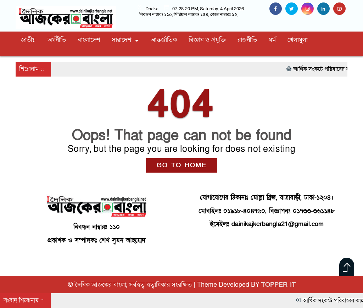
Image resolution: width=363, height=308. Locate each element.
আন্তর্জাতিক (164, 40)
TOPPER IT (278, 285)
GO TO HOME (182, 165)
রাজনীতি (247, 40)
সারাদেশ (121, 40)
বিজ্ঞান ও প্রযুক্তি (207, 40)
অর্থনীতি (57, 40)
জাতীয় (28, 40)
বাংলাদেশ (89, 40)
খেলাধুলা (297, 40)
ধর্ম (272, 40)
